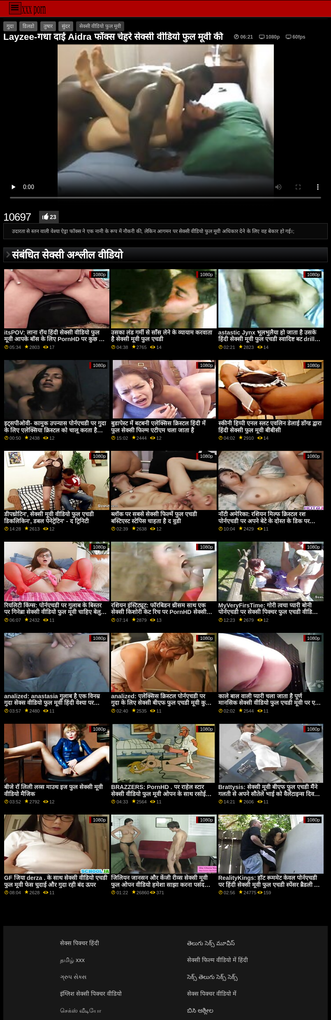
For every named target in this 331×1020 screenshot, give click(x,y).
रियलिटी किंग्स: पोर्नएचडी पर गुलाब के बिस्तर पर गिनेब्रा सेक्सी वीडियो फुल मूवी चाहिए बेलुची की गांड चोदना (55, 612)
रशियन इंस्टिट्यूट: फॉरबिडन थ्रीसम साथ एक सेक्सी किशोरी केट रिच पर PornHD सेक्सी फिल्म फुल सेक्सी (158, 612)
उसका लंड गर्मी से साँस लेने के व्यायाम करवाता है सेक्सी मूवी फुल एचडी (161, 336)
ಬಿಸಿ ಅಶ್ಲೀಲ (200, 1010)
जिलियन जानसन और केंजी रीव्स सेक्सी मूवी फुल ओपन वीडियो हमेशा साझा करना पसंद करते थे (159, 885)
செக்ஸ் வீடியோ (80, 1010)
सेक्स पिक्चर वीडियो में (211, 993)
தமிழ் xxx (72, 960)
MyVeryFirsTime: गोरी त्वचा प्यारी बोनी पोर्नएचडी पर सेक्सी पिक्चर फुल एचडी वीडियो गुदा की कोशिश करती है (267, 612)
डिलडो (28, 26)
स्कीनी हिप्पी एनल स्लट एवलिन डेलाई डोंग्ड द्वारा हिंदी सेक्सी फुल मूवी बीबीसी (270, 427)
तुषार (48, 26)
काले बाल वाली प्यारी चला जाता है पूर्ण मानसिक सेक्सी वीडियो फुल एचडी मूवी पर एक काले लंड (268, 703)
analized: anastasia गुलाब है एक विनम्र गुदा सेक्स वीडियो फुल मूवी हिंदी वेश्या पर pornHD (52, 703)
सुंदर (66, 26)
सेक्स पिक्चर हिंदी (79, 943)
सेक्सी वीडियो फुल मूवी (100, 26)
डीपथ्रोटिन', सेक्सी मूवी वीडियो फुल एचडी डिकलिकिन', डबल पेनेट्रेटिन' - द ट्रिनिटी (49, 517)
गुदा (10, 26)
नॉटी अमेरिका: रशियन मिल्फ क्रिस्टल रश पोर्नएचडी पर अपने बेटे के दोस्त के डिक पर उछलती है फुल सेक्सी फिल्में (264, 521)
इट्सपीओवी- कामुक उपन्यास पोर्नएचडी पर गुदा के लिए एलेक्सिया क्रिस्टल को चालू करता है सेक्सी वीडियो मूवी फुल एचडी (55, 430)
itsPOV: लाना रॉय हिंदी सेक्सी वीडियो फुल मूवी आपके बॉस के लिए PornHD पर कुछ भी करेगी (54, 339)
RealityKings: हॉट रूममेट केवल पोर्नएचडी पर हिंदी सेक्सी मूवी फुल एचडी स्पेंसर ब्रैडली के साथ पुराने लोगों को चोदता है (268, 885)
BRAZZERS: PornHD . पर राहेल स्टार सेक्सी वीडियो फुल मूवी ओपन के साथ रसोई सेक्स (158, 794)
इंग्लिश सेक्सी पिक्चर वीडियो (91, 993)
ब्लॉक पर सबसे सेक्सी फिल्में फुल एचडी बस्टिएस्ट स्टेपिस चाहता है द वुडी (154, 517)
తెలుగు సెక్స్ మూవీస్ (211, 943)
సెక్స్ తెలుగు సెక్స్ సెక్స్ (212, 977)
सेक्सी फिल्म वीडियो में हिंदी (217, 960)
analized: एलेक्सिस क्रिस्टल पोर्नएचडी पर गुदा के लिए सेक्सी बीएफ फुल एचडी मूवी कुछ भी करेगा (160, 703)
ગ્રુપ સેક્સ (73, 977)
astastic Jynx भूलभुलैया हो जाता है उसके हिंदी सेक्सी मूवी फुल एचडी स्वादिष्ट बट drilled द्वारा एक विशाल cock (270, 339)
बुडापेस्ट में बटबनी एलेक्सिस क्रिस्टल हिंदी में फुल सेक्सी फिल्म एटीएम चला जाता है (158, 427)
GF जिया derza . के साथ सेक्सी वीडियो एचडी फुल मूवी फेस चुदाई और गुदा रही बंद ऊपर (55, 881)
